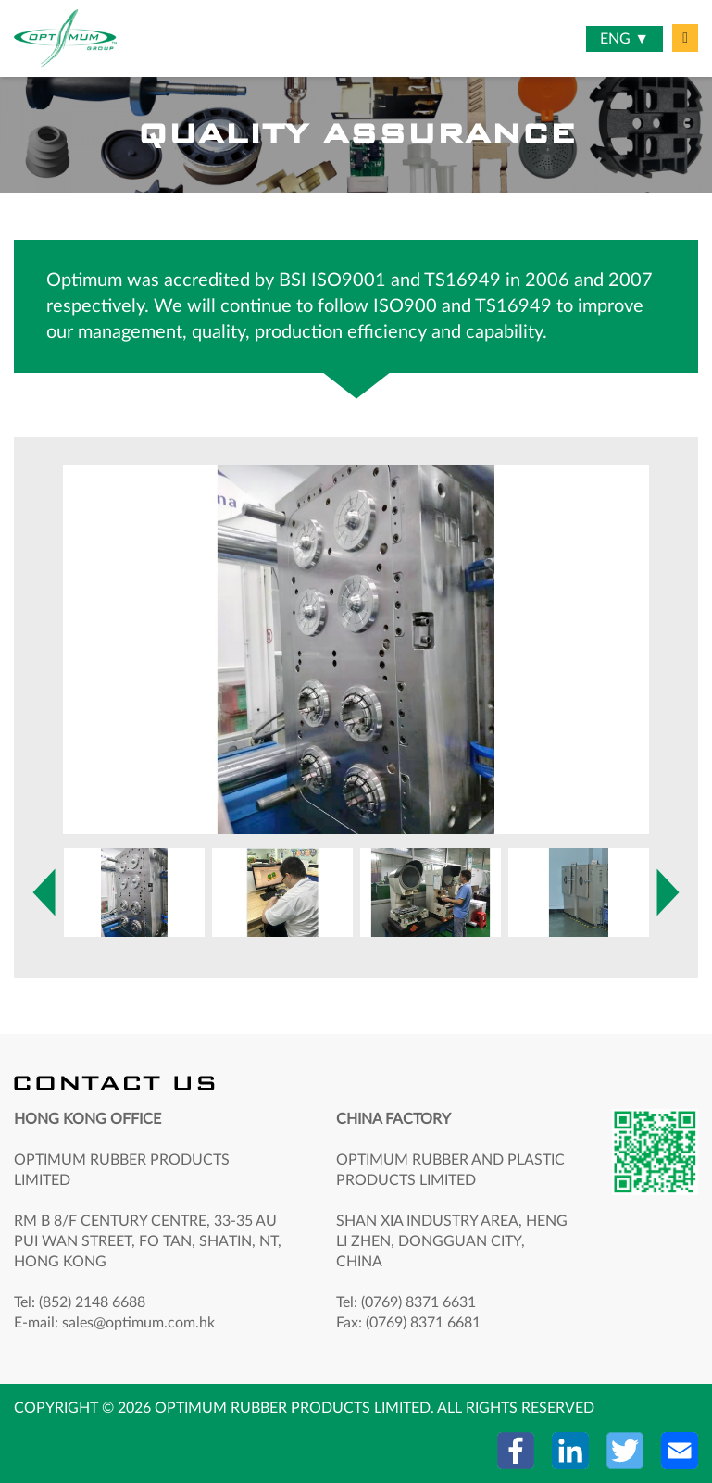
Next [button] (71, 641)
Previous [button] (44, 892)
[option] (356, 649)
